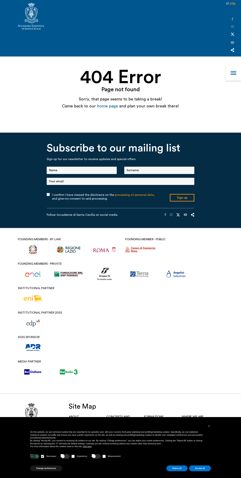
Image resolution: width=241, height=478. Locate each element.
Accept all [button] (200, 468)
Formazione (154, 416)
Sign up (182, 197)
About (74, 416)
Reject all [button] (177, 468)
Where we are (193, 416)
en (233, 3)
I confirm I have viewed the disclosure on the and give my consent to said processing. (103, 196)
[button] (209, 426)
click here (87, 446)
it (227, 3)
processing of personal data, (135, 194)
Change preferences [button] (46, 468)
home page (108, 106)
